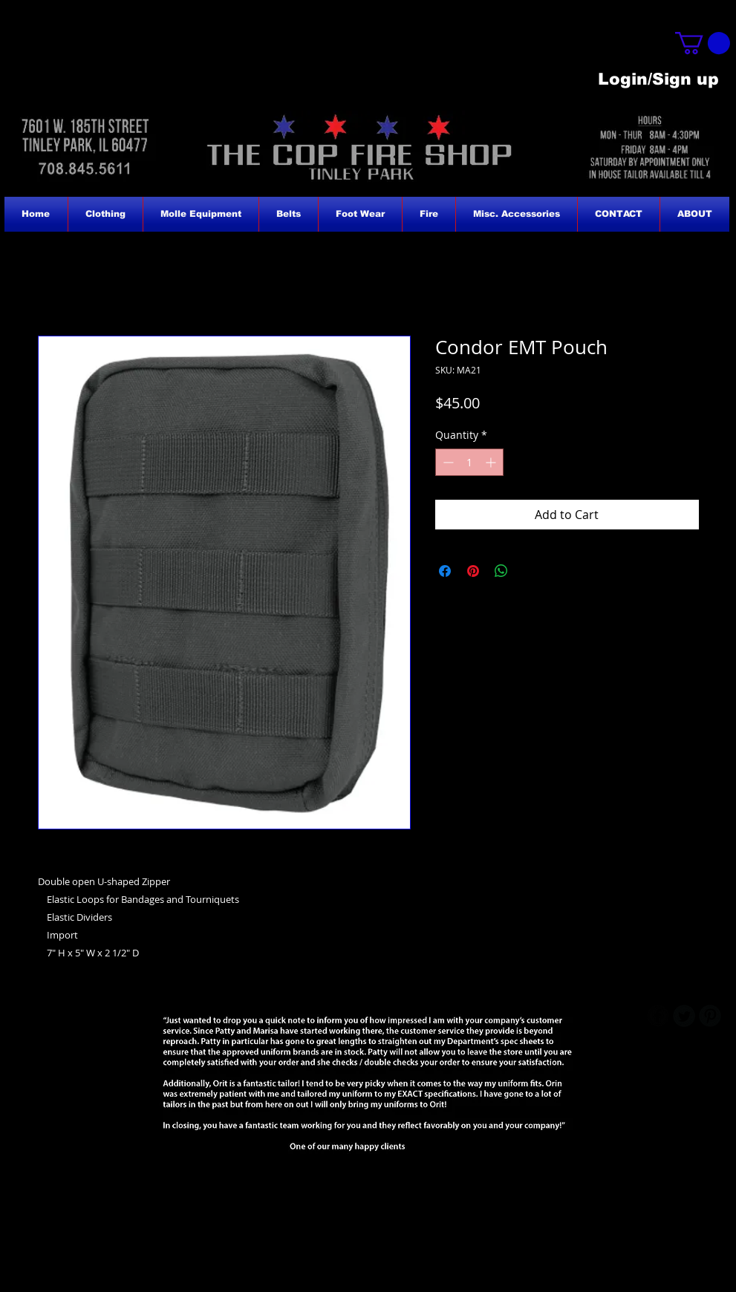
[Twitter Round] (684, 1016)
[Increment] (492, 462)
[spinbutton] (469, 462)
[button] (702, 43)
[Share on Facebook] (445, 571)
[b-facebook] (658, 1016)
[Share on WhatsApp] (501, 571)
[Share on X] (529, 571)
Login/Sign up (658, 79)
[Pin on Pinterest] (473, 571)
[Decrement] (446, 462)
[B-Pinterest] (710, 1016)
